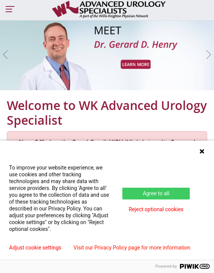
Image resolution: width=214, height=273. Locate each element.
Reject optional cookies (156, 209)
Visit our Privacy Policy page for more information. (132, 248)
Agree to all (156, 193)
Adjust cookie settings (35, 248)
